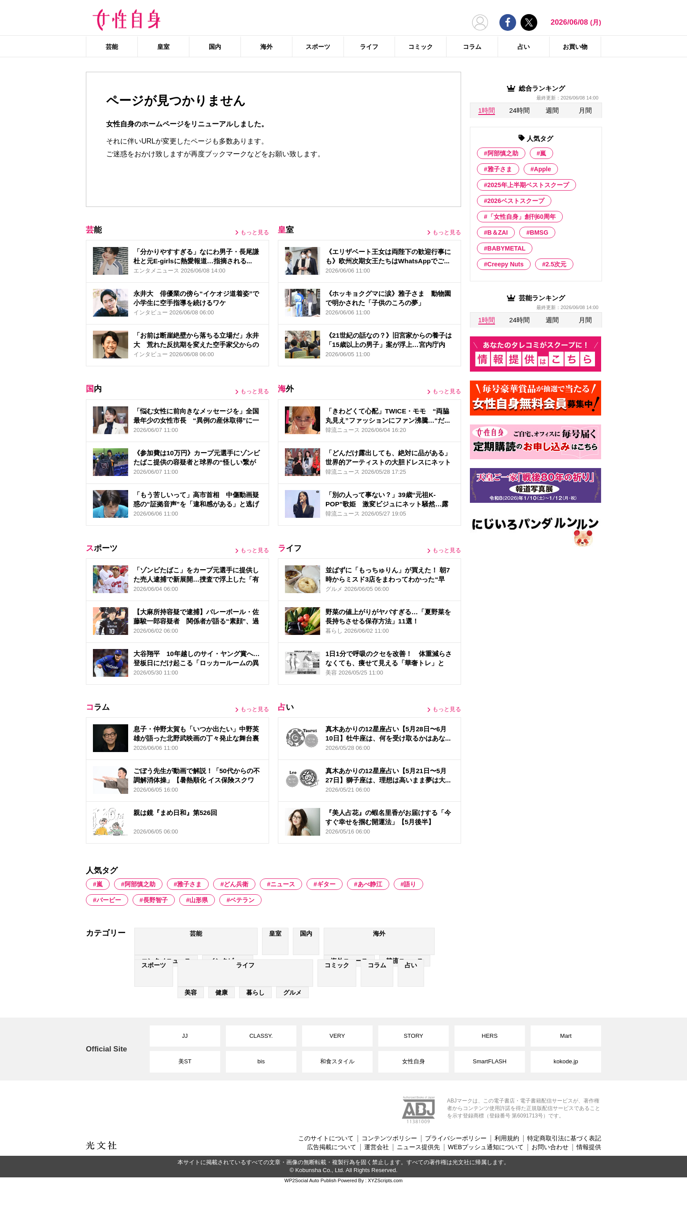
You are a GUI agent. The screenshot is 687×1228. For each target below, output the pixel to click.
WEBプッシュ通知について (486, 1147)
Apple (542, 169)
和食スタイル (337, 1061)
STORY (413, 1036)
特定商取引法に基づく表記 (564, 1138)
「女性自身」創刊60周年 (522, 216)
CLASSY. (261, 1036)
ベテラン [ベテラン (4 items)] (242, 899)
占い (523, 46)
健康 (221, 992)
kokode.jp (566, 1061)
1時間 (486, 110)
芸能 (112, 46)
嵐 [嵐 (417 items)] (99, 884)
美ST (185, 1061)
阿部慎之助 (503, 153)
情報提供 (588, 1147)
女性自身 (413, 1061)
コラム (472, 46)
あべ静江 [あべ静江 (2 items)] (370, 884)
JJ (185, 1036)
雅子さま (500, 169)
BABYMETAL (507, 248)
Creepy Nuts (506, 264)
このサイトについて (326, 1138)
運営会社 (376, 1147)
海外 (266, 46)
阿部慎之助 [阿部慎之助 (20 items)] (140, 884)
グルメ (292, 992)
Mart (566, 1036)
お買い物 (575, 46)
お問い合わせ (550, 1147)
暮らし (255, 992)
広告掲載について (331, 1147)
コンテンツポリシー (389, 1138)
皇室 (163, 46)
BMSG (539, 232)
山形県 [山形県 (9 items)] (198, 899)
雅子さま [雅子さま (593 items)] (189, 884)
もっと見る (254, 232)
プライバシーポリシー (456, 1138)
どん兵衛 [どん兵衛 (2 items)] (236, 884)
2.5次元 (556, 264)
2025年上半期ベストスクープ (528, 184)
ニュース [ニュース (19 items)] (282, 884)
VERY (337, 1036)
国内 (215, 46)
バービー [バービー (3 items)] (108, 899)
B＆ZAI (498, 232)
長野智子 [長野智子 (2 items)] (155, 899)
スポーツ (318, 46)
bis (261, 1061)
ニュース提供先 (418, 1147)
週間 (552, 110)
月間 (585, 110)
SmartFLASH (490, 1061)
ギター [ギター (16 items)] (326, 884)
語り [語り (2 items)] (410, 884)
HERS (490, 1036)
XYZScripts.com (385, 1180)
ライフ (369, 46)
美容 (191, 992)
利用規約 (507, 1138)
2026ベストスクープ (516, 200)
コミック (420, 46)
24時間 (519, 110)
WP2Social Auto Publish (310, 1180)
